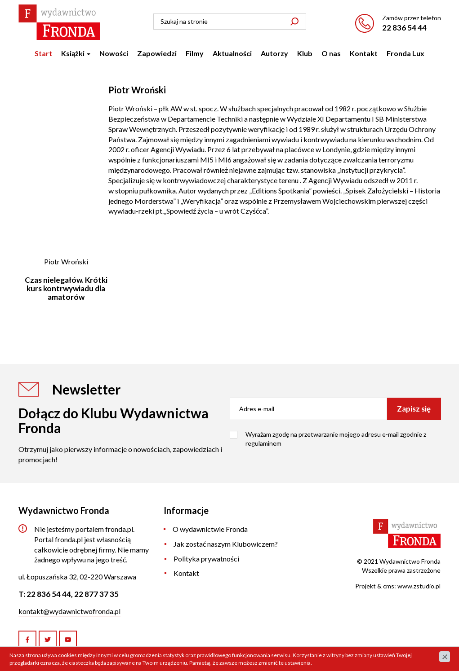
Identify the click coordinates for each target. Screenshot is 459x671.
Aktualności (232, 53)
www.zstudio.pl (419, 586)
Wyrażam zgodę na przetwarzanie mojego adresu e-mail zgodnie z (335, 438)
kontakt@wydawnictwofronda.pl (69, 611)
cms (388, 586)
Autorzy (274, 53)
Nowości (113, 53)
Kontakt (364, 53)
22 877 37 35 (96, 594)
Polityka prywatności (206, 558)
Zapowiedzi (157, 53)
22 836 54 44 (404, 27)
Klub (304, 53)
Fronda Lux (405, 53)
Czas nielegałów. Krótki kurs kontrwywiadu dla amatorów (66, 288)
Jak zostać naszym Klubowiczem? (226, 543)
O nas (331, 53)
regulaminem (263, 443)
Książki (75, 53)
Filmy (195, 53)
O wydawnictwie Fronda (210, 529)
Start (43, 53)
